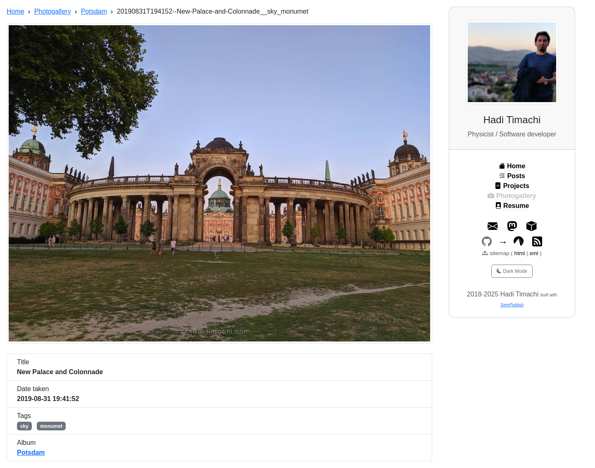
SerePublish (512, 305)
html (520, 253)
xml (533, 253)
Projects (512, 185)
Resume (512, 205)
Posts (512, 175)
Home (15, 11)
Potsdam (94, 11)
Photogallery (52, 11)
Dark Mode (512, 271)
